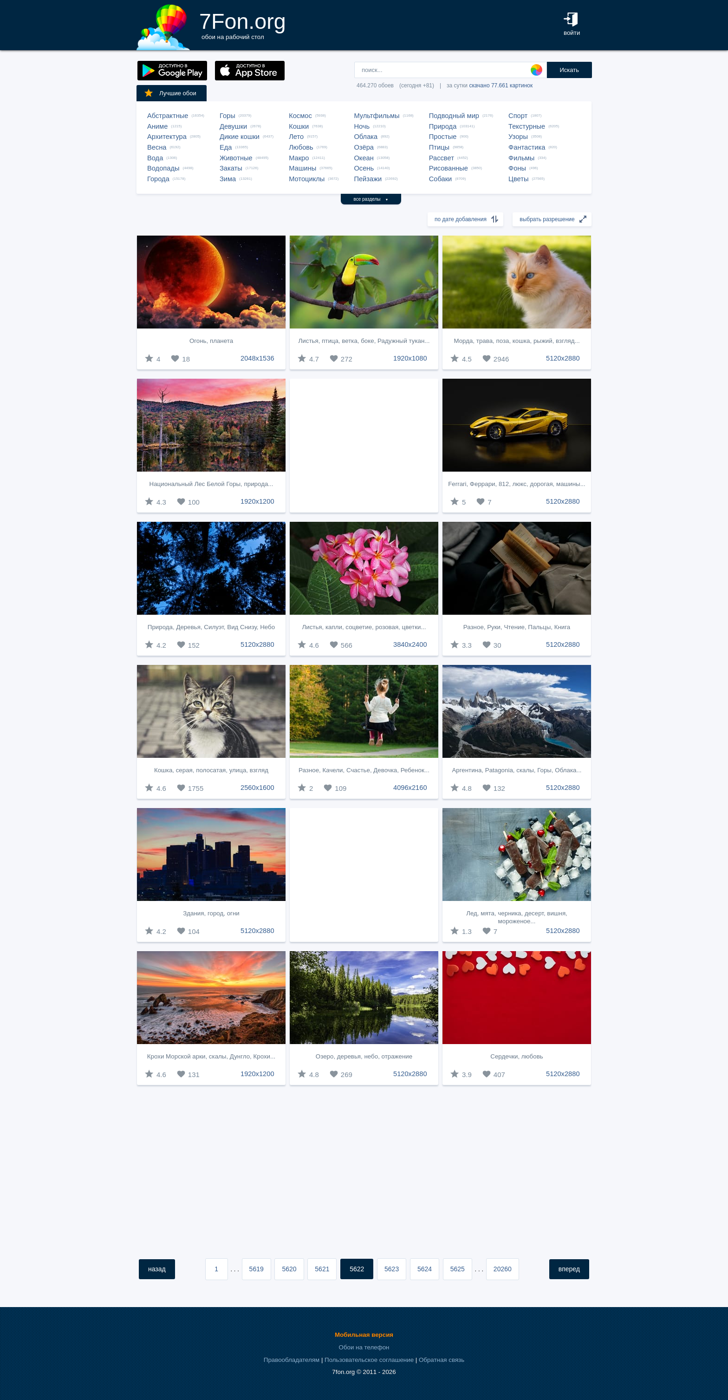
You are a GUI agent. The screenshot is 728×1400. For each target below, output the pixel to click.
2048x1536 (257, 358)
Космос (300, 115)
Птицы (439, 147)
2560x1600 (257, 787)
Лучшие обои (169, 93)
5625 (457, 1269)
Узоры (518, 136)
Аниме (157, 126)
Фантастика (526, 147)
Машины (302, 168)
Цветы (518, 179)
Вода (155, 158)
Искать (569, 69)
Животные (236, 158)
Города (158, 179)
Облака (365, 136)
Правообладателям (291, 1360)
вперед (569, 1269)
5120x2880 (563, 358)
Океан (363, 158)
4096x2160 (410, 787)
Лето (296, 136)
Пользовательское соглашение (369, 1360)
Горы (227, 115)
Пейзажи (368, 179)
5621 (322, 1269)
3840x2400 (410, 644)
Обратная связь (441, 1360)
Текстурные (526, 126)
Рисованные (448, 168)
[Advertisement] (364, 446)
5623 (391, 1269)
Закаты (231, 168)
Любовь (301, 147)
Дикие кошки (240, 136)
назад (157, 1269)
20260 (503, 1269)
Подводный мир (454, 115)
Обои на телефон (364, 1347)
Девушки (233, 126)
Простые (443, 136)
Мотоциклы (307, 179)
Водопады (163, 168)
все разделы (371, 199)
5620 (289, 1269)
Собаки (440, 179)
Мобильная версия (364, 1335)
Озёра (364, 147)
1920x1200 (257, 501)
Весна (157, 147)
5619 (256, 1269)
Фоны (517, 168)
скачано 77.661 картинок (501, 85)
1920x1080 (410, 358)
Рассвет (441, 158)
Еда (226, 147)
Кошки (299, 126)
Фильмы (521, 158)
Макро (299, 158)
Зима (228, 179)
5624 (424, 1269)
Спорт (517, 115)
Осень (364, 168)
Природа (443, 126)
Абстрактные (167, 115)
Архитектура (167, 136)
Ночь (362, 126)
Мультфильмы (376, 115)
